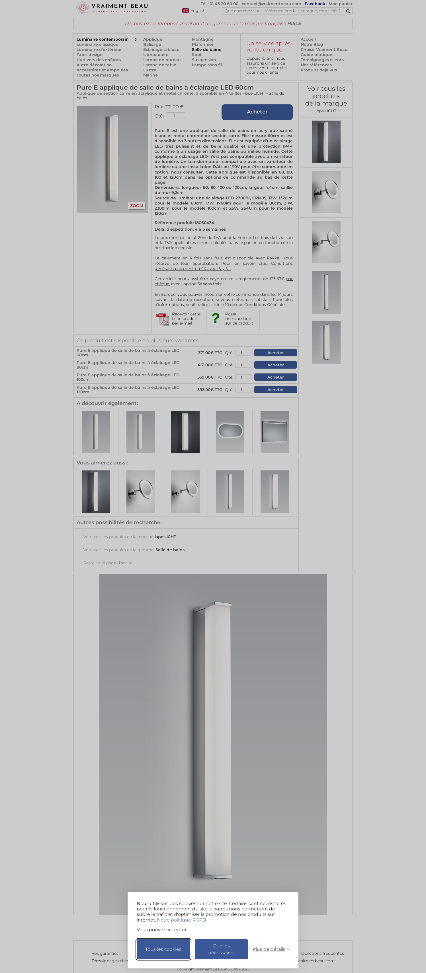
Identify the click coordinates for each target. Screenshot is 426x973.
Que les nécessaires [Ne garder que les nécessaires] (221, 949)
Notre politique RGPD (181, 920)
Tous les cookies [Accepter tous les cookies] (163, 949)
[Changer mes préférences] (268, 949)
